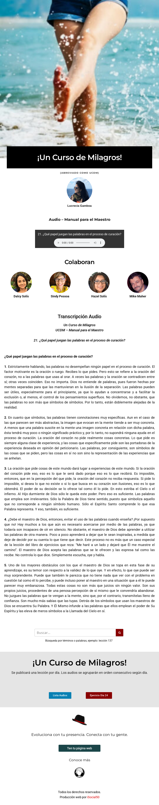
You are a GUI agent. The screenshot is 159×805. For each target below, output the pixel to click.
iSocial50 (93, 797)
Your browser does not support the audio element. (79, 242)
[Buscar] (75, 632)
